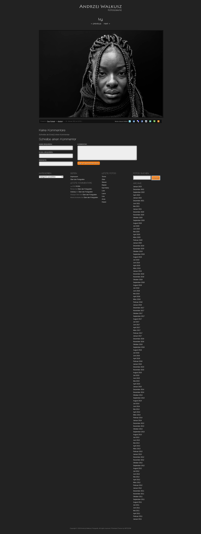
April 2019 (136, 265)
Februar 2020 (137, 240)
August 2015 (137, 373)
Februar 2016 (137, 361)
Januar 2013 (137, 454)
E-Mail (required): (46, 152)
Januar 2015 (137, 387)
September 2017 (139, 316)
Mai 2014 (136, 409)
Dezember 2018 (138, 274)
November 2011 (138, 494)
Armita (78, 186)
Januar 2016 (137, 364)
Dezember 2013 (138, 423)
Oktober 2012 (138, 463)
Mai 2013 (136, 443)
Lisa (103, 196)
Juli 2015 (136, 375)
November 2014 (138, 392)
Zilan (103, 179)
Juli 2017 (136, 322)
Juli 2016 (136, 353)
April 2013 (136, 446)
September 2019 (139, 254)
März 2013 (136, 449)
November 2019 (138, 249)
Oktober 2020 (138, 218)
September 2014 (139, 398)
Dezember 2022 (138, 189)
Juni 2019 (136, 263)
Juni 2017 (136, 325)
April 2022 (136, 195)
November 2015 (138, 370)
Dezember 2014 (138, 389)
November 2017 (138, 311)
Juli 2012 (136, 471)
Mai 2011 (136, 511)
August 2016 (137, 350)
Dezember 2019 (138, 246)
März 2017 (136, 330)
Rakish (104, 185)
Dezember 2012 (138, 457)
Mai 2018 (136, 294)
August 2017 (137, 319)
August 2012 (137, 468)
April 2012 (136, 480)
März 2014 (136, 415)
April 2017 (136, 327)
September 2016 (139, 347)
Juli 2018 (136, 288)
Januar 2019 (137, 271)
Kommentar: (82, 144)
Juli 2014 (136, 404)
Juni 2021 (136, 203)
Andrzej (60, 121)
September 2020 (139, 220)
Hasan (104, 202)
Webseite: (43, 160)
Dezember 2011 (138, 491)
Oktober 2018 (138, 280)
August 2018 (137, 285)
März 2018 (136, 299)
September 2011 (139, 499)
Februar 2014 (137, 418)
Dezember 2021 (138, 201)
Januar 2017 (137, 336)
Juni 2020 (136, 229)
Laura (104, 193)
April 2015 (136, 384)
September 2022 (139, 192)
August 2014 (137, 401)
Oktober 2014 (138, 395)
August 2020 (137, 223)
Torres (104, 177)
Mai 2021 (136, 206)
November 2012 (138, 460)
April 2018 (136, 296)
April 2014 (136, 412)
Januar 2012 (137, 488)
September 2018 (139, 282)
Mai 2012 (136, 477)
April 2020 (136, 234)
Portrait (52, 121)
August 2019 (137, 257)
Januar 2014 (137, 420)
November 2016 (138, 342)
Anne (103, 199)
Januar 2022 (137, 198)
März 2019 (136, 268)
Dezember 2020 (138, 212)
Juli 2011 (136, 505)
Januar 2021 (137, 209)
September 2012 (139, 465)
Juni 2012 (136, 474)
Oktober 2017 (138, 313)
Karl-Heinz (105, 188)
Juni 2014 (136, 406)
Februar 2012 (137, 485)
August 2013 (137, 435)
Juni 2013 (136, 440)
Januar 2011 (137, 519)
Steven (104, 182)
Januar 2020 (137, 243)
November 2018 (138, 277)
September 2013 (139, 432)
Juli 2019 (136, 260)
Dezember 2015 (138, 367)
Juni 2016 (136, 356)
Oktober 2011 (138, 496)
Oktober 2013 (138, 429)
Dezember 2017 (138, 308)
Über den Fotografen (77, 179)
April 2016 (136, 358)
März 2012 (136, 482)
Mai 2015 (136, 381)
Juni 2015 (136, 378)
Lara (103, 191)
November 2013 (138, 426)
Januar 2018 (137, 305)
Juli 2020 (136, 226)
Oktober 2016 (138, 344)
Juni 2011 (136, 508)
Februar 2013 (137, 451)
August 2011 (137, 502)
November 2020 (138, 215)
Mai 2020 (136, 232)
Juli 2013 (136, 437)
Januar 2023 (137, 187)
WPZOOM (128, 528)
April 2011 (136, 513)
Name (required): (45, 144)
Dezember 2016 (138, 339)
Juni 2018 (136, 291)
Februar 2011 (137, 516)
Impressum (74, 177)
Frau (48, 121)
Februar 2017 (137, 333)
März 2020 (136, 237)
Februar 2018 (137, 302)
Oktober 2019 (138, 251)
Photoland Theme (116, 528)
